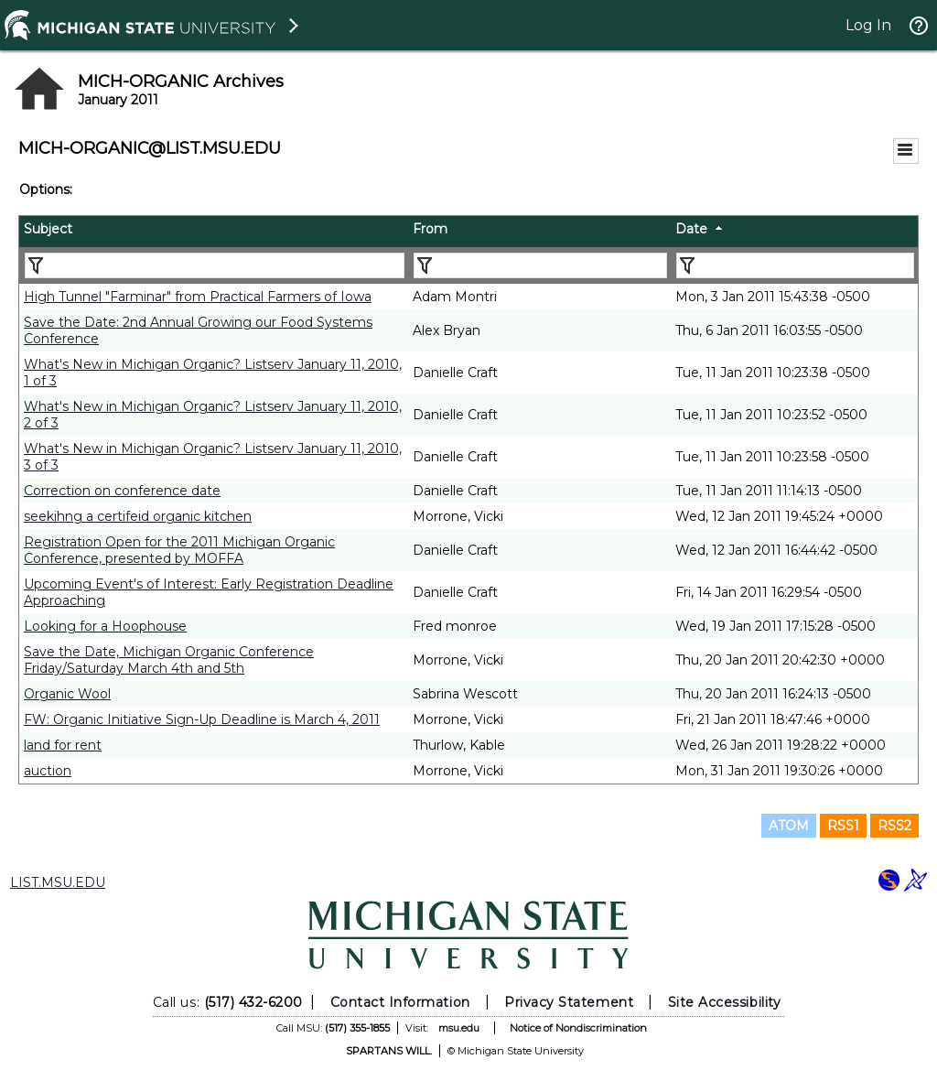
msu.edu (458, 1028)
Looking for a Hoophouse (105, 626)
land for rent (63, 745)
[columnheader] (213, 231)
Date (691, 229)
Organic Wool (67, 694)
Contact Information (400, 1002)
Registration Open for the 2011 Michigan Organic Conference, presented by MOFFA (179, 550)
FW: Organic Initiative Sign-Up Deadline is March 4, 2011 (202, 719)
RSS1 (843, 825)
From (430, 229)
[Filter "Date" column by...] (795, 265)
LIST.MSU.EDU (57, 882)
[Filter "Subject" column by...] (214, 265)
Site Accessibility (724, 1002)
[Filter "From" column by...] (540, 265)
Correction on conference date (122, 490)
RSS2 (894, 825)
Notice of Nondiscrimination (578, 1028)
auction (47, 770)
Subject (48, 229)
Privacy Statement (568, 1002)
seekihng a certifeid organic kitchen (138, 516)
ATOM (789, 825)
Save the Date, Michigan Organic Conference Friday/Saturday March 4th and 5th (169, 659)
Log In (868, 25)
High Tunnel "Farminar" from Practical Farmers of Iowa (198, 296)
